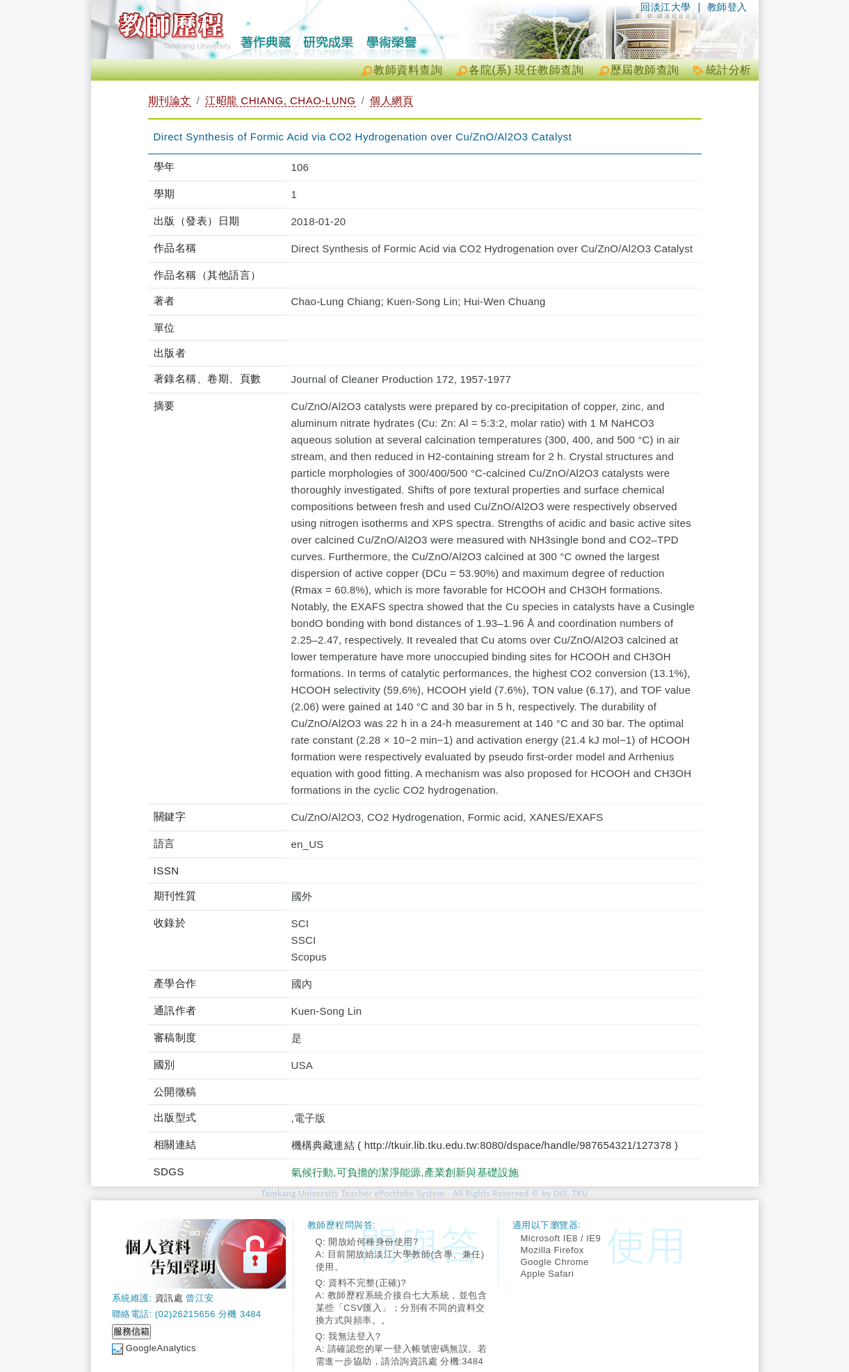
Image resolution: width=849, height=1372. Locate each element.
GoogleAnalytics (161, 1348)
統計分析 (729, 70)
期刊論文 (169, 100)
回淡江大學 (665, 7)
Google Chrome (555, 1262)
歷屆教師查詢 (645, 70)
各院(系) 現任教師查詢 (526, 70)
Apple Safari (547, 1273)
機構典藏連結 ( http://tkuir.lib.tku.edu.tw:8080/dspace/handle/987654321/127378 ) (485, 1145)
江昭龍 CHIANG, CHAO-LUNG (280, 100)
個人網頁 (391, 100)
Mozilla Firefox (552, 1250)
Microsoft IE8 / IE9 (561, 1238)
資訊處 (169, 1298)
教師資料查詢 (407, 70)
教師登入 (727, 7)
